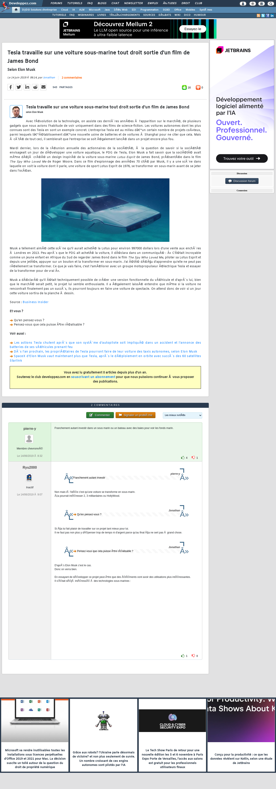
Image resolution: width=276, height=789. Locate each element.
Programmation (149, 9)
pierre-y (30, 428)
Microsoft (94, 9)
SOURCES (149, 15)
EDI (134, 9)
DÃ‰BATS (164, 15)
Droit (185, 3)
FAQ (90, 3)
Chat (115, 3)
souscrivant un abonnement (93, 377)
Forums (56, 3)
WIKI (177, 15)
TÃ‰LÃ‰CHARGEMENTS (124, 15)
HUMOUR (200, 15)
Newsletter (133, 3)
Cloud (64, 9)
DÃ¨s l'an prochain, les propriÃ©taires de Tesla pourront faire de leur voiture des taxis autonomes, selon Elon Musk (105, 352)
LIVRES (101, 15)
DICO (187, 15)
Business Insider (36, 302)
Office (177, 9)
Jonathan (49, 77)
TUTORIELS (59, 15)
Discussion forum (242, 181)
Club (198, 3)
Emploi (152, 3)
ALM (82, 9)
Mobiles (190, 9)
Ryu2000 (30, 467)
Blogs (102, 3)
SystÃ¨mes (205, 9)
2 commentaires (72, 78)
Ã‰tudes (170, 3)
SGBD (166, 9)
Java (107, 9)
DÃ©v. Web (120, 9)
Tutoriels (75, 3)
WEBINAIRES (86, 15)
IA (73, 9)
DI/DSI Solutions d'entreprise (39, 9)
